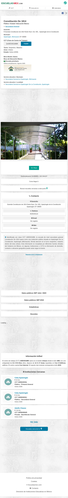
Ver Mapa (34, 168)
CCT (11, 8)
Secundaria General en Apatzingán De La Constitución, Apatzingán (26, 84)
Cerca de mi (33, 8)
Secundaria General (11, 26)
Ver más (34, 422)
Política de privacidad (34, 478)
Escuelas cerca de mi (34, 428)
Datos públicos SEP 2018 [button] (34, 300)
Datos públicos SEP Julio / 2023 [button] (34, 293)
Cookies (34, 481)
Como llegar (34, 181)
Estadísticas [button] (34, 307)
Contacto (34, 488)
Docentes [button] (34, 314)
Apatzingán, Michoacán (11, 37)
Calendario (56, 8)
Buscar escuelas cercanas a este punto (34, 188)
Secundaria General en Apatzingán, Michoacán (20, 79)
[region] (34, 106)
